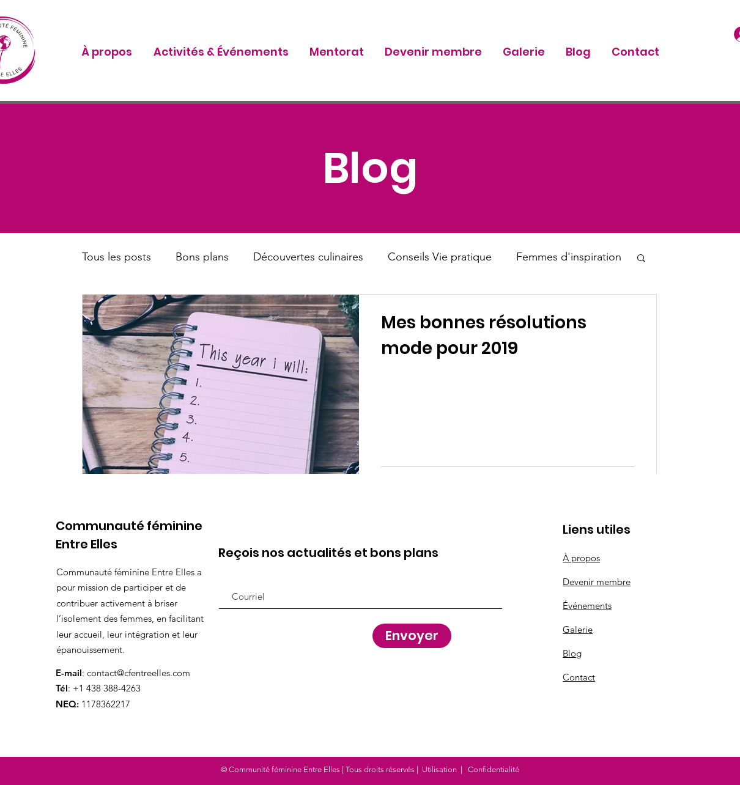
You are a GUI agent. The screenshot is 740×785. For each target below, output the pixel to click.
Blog (572, 653)
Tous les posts (116, 257)
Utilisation (439, 769)
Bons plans (202, 257)
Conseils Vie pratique (440, 257)
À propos (581, 558)
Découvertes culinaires (308, 257)
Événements (587, 605)
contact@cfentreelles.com (138, 673)
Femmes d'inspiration (568, 257)
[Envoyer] (411, 636)
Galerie (578, 629)
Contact (579, 677)
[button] (641, 258)
